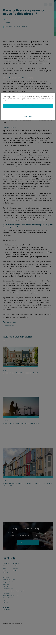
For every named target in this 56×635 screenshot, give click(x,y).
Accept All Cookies (28, 106)
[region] (28, 106)
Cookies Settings (28, 117)
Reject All (28, 112)
